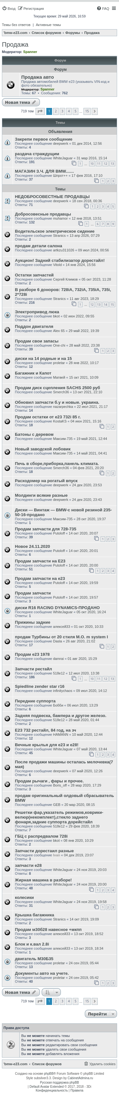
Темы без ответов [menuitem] (16, 25)
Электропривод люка (37, 311)
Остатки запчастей (34, 275)
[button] (40, 111)
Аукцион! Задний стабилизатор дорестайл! (60, 260)
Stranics (59, 235)
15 (112, 304)
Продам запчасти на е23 (40, 578)
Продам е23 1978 (32, 654)
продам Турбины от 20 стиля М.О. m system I (61, 636)
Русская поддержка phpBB (59, 1082)
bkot (56, 316)
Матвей (59, 377)
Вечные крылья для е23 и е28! (46, 744)
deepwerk (60, 143)
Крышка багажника (34, 915)
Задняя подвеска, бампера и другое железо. (60, 715)
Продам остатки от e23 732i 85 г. (48, 417)
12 (105, 164)
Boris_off (60, 785)
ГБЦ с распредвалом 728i (41, 836)
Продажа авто (37, 77)
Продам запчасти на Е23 (40, 561)
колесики (24, 897)
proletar (59, 363)
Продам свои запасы (36, 341)
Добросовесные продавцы (43, 214)
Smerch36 (61, 392)
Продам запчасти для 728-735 (45, 529)
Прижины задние (32, 622)
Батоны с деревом (34, 434)
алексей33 (61, 626)
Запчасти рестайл (33, 669)
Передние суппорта (35, 701)
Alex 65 (59, 331)
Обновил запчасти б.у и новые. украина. (57, 402)
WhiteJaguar (63, 158)
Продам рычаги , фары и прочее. (49, 781)
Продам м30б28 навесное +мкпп (48, 929)
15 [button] (87, 111)
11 (98, 164)
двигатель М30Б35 (34, 958)
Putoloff (59, 533)
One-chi (59, 345)
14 (105, 304)
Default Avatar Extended (47, 1086)
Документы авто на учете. (42, 973)
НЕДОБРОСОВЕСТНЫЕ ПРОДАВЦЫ (52, 196)
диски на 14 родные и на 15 (43, 358)
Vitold (57, 265)
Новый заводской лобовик (42, 449)
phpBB (49, 1073)
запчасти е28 (28, 865)
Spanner (30, 52)
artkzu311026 (63, 250)
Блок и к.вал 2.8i (32, 944)
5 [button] (75, 111)
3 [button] (62, 111)
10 (92, 164)
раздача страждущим (37, 153)
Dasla (57, 641)
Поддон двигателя (34, 326)
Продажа (15, 44)
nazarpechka (63, 407)
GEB (56, 805)
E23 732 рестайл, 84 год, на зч (45, 730)
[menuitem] (9, 8)
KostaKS (60, 421)
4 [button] (69, 111)
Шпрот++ (60, 175)
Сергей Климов (65, 279)
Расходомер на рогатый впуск (46, 480)
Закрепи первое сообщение (43, 139)
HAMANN (60, 734)
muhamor (60, 218)
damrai (58, 659)
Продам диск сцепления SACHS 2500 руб (57, 387)
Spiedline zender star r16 (39, 686)
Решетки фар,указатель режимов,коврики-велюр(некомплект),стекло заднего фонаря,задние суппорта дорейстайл (59, 817)
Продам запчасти (33, 593)
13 (112, 164)
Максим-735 (63, 439)
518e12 (59, 673)
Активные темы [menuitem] (48, 25)
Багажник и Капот (33, 373)
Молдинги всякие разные (41, 495)
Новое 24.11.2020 (32, 546)
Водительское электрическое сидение (55, 231)
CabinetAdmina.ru (80, 1078)
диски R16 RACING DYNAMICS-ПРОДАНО (57, 607)
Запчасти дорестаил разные (44, 850)
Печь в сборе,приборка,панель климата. (57, 463)
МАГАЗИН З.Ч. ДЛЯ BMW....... (44, 171)
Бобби (58, 705)
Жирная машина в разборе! (43, 880)
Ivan (56, 855)
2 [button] (56, 111)
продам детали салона (38, 245)
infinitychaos (62, 691)
